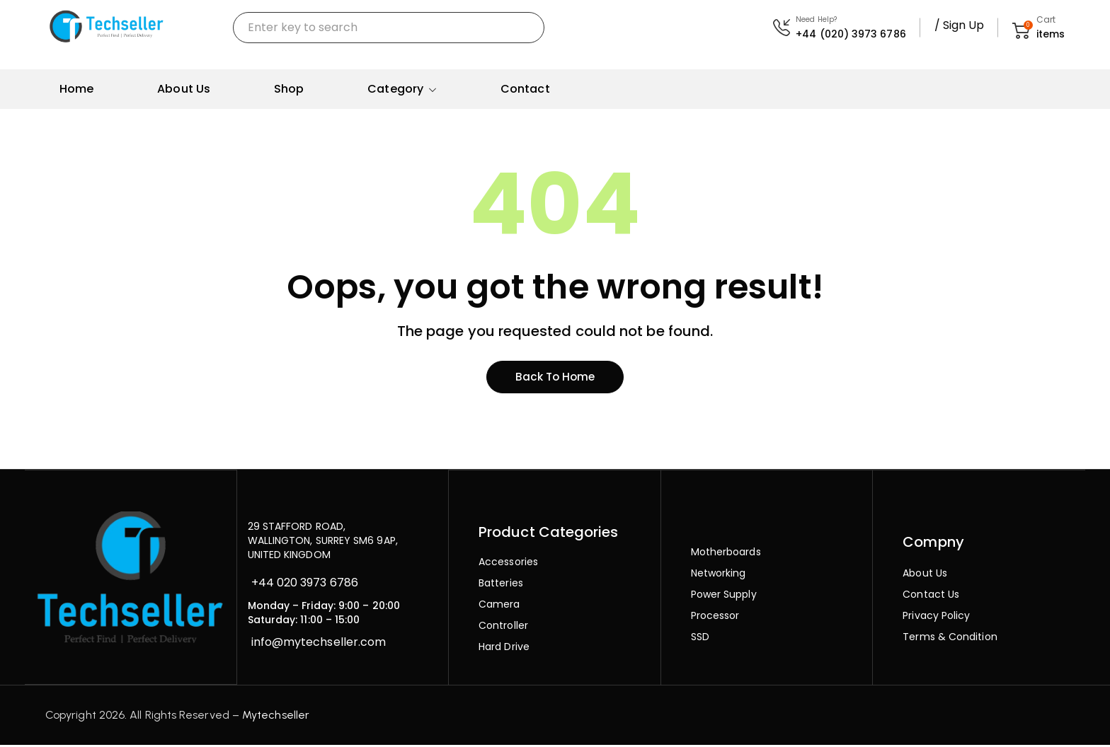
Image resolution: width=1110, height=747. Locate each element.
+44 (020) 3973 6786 (851, 34)
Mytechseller (275, 717)
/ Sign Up (959, 25)
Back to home (555, 379)
